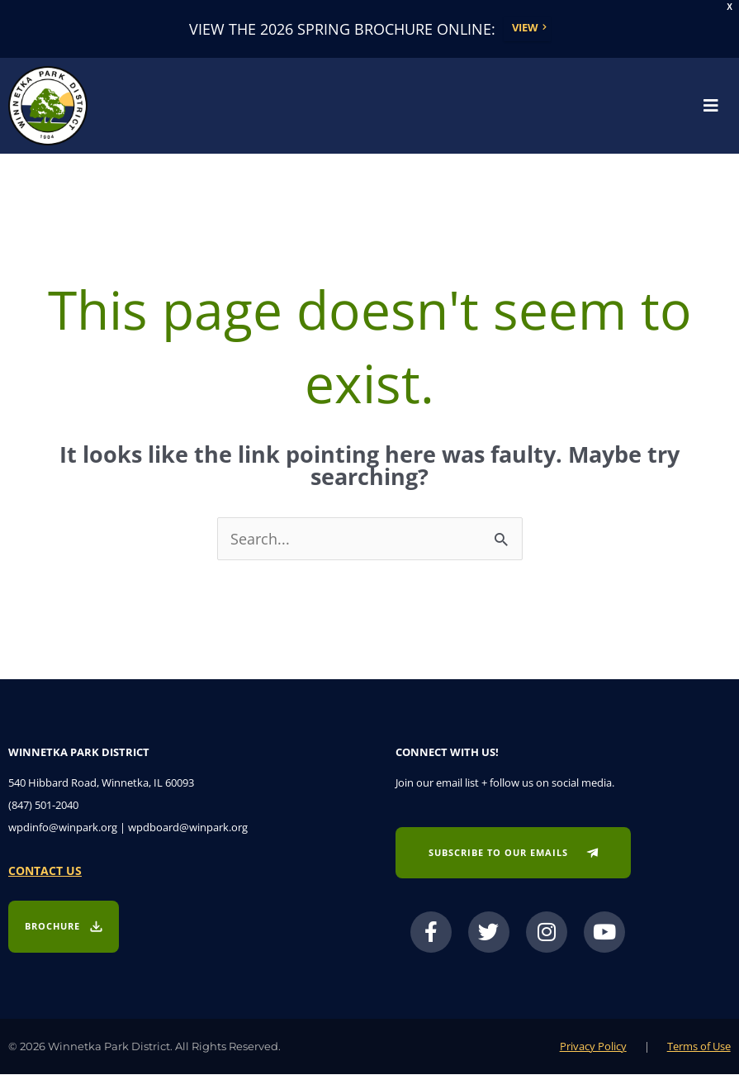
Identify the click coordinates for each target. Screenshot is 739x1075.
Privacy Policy (593, 1046)
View (525, 28)
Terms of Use (699, 1046)
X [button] (729, 7)
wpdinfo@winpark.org (62, 828)
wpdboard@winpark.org (188, 828)
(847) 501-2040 (43, 805)
